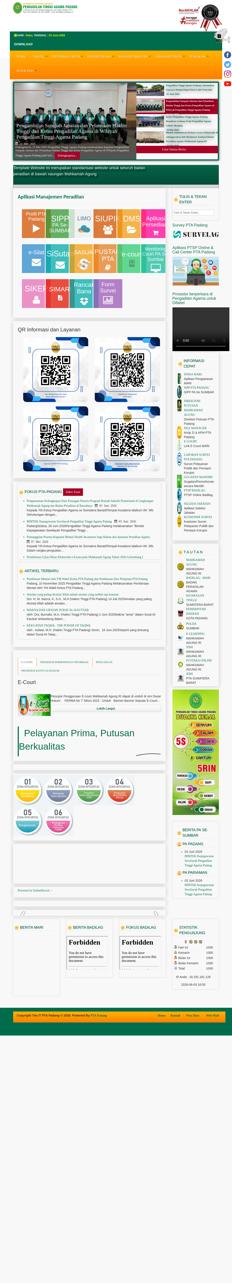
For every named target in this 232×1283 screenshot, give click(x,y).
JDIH (189, 712)
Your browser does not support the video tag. (200, 394)
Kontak (175, 1263)
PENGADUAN (104, 727)
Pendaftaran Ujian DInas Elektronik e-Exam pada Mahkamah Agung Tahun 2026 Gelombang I (85, 622)
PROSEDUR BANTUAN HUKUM (40, 736)
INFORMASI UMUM (68, 56)
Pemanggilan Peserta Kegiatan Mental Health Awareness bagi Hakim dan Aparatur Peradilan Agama (89, 602)
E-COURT (27, 727)
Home (162, 1263)
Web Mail (213, 1263)
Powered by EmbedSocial (35, 1006)
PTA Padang (98, 1263)
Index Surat (73, 557)
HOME (21, 56)
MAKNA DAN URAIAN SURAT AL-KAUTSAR (58, 675)
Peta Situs (193, 1263)
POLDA (191, 689)
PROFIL (41, 56)
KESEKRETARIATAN (135, 56)
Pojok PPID (27, 70)
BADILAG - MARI (198, 643)
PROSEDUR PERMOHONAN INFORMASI (64, 727)
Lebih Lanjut (106, 774)
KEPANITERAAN (101, 56)
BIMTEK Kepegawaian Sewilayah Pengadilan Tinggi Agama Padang (69, 586)
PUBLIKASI (200, 56)
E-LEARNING (195, 699)
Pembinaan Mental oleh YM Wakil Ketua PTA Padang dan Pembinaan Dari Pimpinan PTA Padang (87, 644)
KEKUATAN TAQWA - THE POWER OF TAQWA (59, 691)
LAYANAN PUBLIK (170, 56)
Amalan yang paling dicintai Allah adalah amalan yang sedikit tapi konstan (73, 660)
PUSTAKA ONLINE (199, 726)
